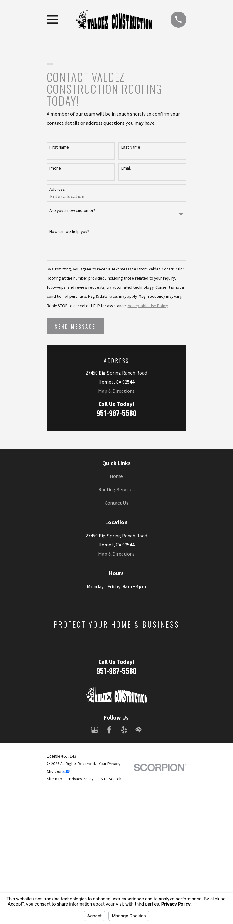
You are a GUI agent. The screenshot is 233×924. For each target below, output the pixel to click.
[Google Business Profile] (94, 729)
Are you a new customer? (72, 210)
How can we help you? (69, 231)
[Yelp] (123, 729)
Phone (55, 168)
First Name (59, 147)
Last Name (130, 147)
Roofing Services (116, 489)
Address (57, 189)
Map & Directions (116, 391)
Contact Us (116, 503)
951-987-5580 (116, 413)
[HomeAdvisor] (138, 729)
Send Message (75, 326)
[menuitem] (54, 779)
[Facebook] (109, 729)
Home (116, 476)
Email (126, 168)
